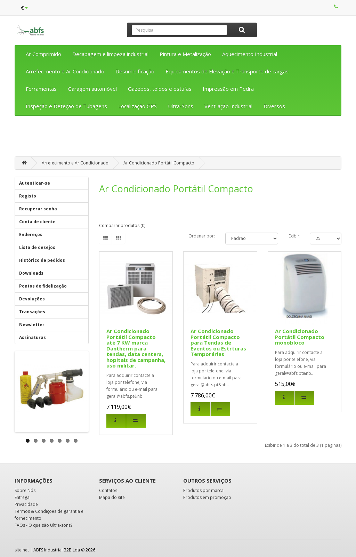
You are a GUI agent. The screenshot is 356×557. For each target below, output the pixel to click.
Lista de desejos (37, 247)
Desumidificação (134, 71)
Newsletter (31, 325)
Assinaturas (32, 337)
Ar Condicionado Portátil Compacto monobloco (299, 337)
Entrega (22, 497)
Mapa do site (112, 497)
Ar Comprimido (43, 53)
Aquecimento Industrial (249, 53)
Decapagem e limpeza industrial (110, 53)
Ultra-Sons (180, 106)
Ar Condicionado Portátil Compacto (158, 163)
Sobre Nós (25, 490)
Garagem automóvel (92, 88)
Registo (27, 196)
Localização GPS (137, 106)
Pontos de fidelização (43, 286)
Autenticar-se (34, 183)
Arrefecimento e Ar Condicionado (65, 71)
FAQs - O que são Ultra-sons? (43, 525)
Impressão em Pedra (228, 88)
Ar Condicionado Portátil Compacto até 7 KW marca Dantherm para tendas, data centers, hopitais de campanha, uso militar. (135, 348)
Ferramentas (41, 88)
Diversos (274, 106)
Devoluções (32, 299)
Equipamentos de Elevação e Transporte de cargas (227, 71)
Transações (32, 312)
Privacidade (26, 504)
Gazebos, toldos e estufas (160, 88)
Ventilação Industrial (228, 106)
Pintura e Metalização (185, 53)
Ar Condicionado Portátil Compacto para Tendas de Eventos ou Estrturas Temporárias (218, 342)
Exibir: (294, 236)
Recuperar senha (38, 209)
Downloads (31, 273)
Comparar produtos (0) (122, 225)
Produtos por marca (203, 490)
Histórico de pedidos (42, 260)
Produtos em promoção (207, 497)
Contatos (108, 490)
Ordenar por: (201, 236)
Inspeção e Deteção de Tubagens (66, 106)
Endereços (30, 234)
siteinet (22, 550)
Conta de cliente (37, 222)
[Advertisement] (178, 138)
